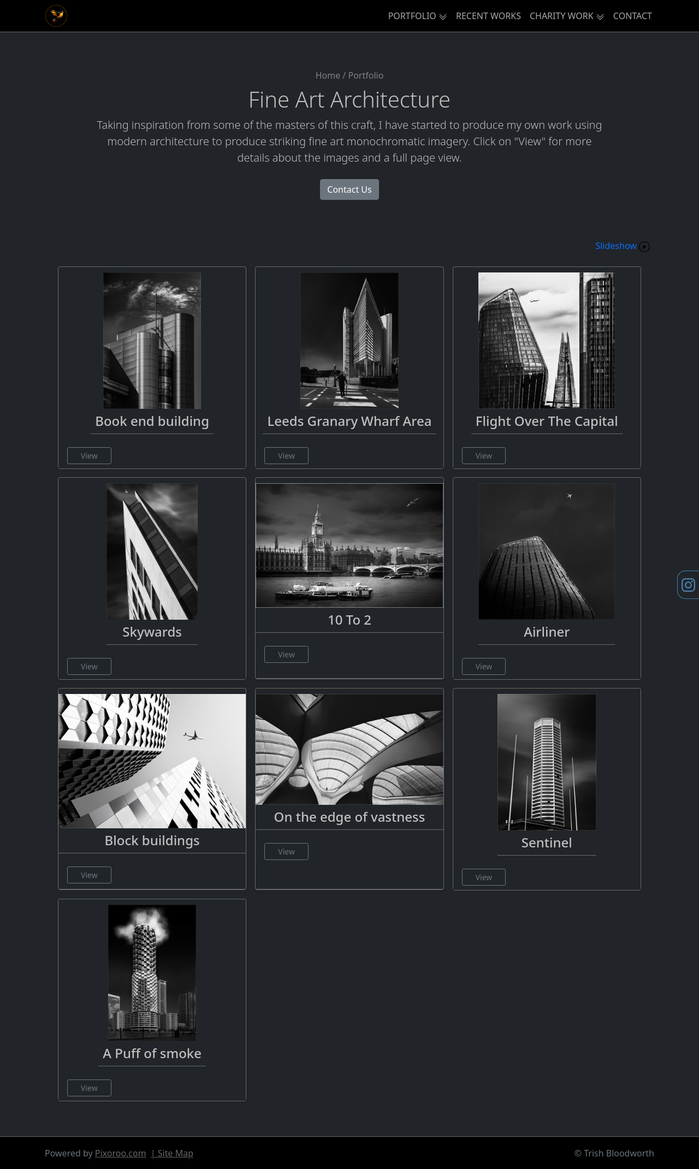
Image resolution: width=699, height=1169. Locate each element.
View (89, 455)
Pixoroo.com (120, 1153)
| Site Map (172, 1153)
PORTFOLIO (412, 16)
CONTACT (632, 16)
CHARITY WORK (562, 16)
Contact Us (349, 189)
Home (328, 75)
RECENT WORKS (488, 16)
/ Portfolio (362, 75)
